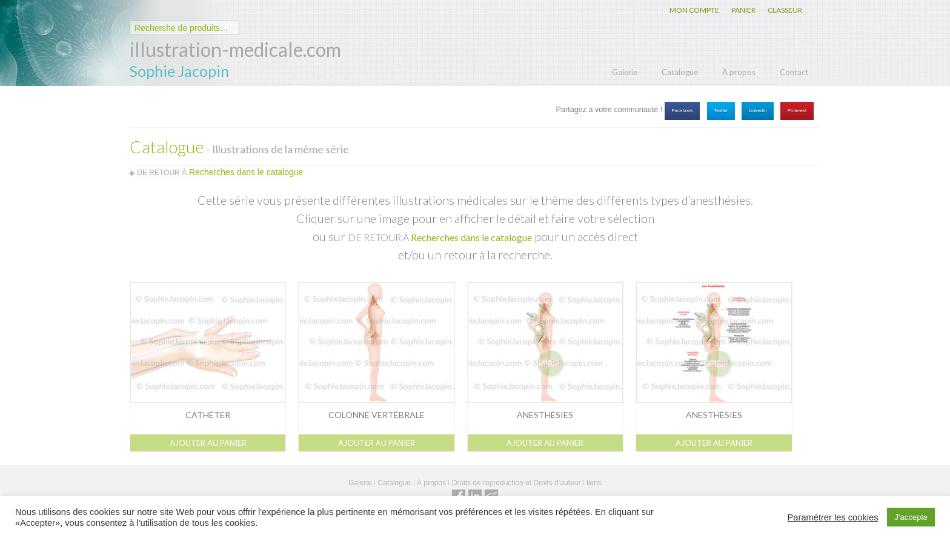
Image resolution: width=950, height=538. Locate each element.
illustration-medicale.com (235, 49)
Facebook (682, 110)
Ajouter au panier (208, 443)
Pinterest (797, 110)
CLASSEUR (785, 10)
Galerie (624, 72)
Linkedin (758, 110)
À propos (739, 72)
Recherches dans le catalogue (471, 237)
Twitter (721, 110)
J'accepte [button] (911, 517)
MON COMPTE (694, 10)
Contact (794, 72)
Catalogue (680, 72)
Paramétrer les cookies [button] (833, 517)
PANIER (743, 10)
